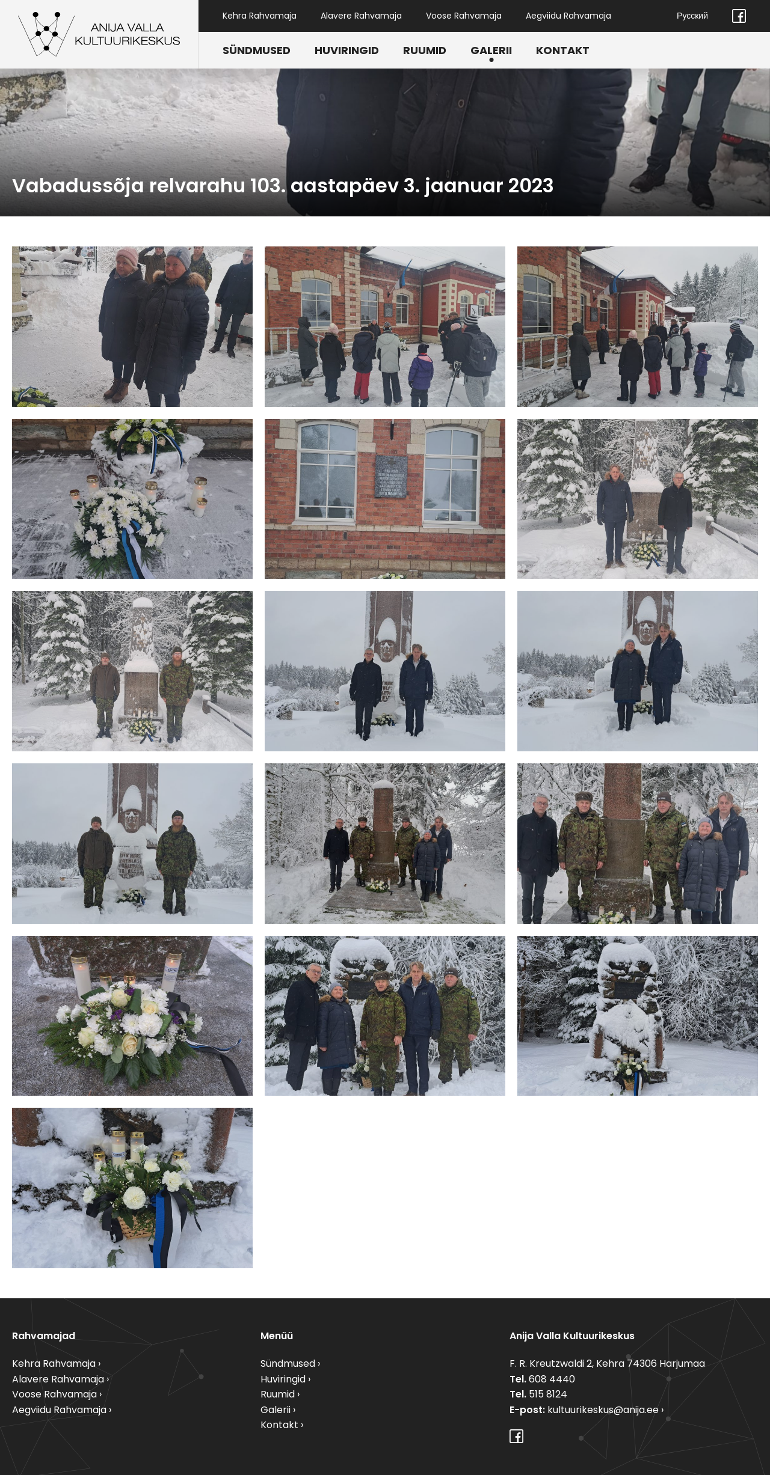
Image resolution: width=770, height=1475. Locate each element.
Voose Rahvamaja (464, 16)
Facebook (739, 16)
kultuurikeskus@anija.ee (603, 1410)
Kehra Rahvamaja (260, 16)
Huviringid (347, 50)
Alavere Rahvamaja (361, 16)
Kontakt (563, 50)
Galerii (491, 50)
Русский (692, 16)
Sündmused (257, 50)
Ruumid (424, 50)
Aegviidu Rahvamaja (568, 16)
